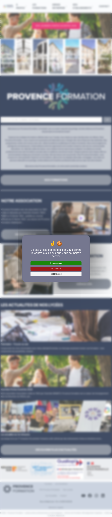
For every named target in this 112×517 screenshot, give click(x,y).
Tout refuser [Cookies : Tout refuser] (56, 269)
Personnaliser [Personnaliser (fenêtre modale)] (56, 274)
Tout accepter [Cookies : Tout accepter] (56, 263)
